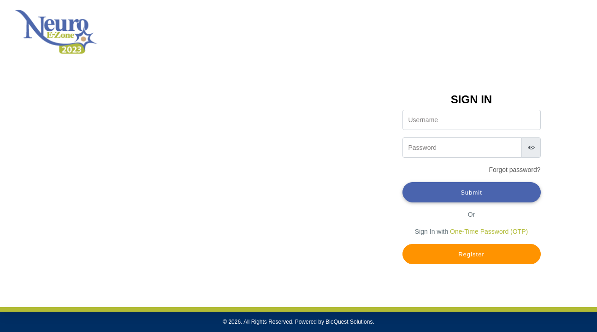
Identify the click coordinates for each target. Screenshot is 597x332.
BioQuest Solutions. (349, 322)
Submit (471, 192)
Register (471, 254)
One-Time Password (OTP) (489, 231)
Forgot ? (514, 169)
